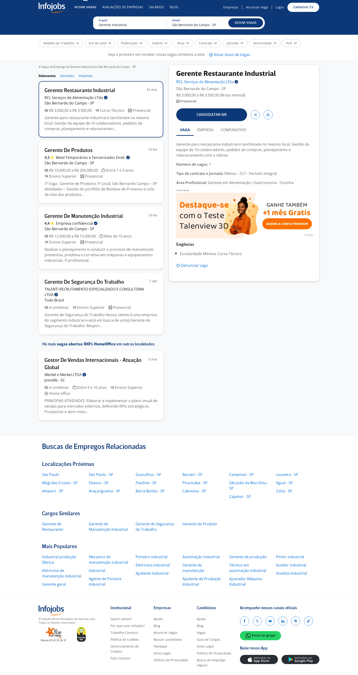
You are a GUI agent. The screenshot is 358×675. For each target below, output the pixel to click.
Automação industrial (201, 556)
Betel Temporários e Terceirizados (93, 157)
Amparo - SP (52, 491)
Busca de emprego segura (211, 662)
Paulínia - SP (146, 482)
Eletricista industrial (153, 565)
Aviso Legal (162, 653)
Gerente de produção (247, 556)
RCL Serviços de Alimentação (76, 97)
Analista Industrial (291, 573)
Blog (174, 7)
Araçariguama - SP (104, 491)
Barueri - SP (192, 474)
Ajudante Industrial (152, 573)
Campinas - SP (241, 474)
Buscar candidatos (168, 639)
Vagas (201, 632)
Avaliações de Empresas (122, 7)
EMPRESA (205, 129)
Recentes (67, 76)
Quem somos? (121, 619)
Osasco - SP (99, 482)
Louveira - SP (287, 474)
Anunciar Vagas (165, 632)
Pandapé (160, 646)
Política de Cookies (125, 639)
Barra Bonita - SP (150, 491)
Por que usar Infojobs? (128, 626)
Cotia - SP (284, 491)
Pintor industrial (290, 556)
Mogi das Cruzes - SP (60, 482)
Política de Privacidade (171, 660)
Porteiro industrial (151, 556)
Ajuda (158, 619)
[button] (245, 22)
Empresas (230, 7)
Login (280, 7)
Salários (156, 7)
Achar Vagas (85, 7)
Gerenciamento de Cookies (125, 649)
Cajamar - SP (240, 496)
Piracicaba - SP (195, 482)
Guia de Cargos (208, 639)
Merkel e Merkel (65, 374)
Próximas (86, 76)
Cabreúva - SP (194, 491)
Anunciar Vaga (257, 7)
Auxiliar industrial (291, 565)
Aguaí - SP (284, 482)
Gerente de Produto (199, 523)
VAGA (185, 129)
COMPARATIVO (233, 129)
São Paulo (50, 474)
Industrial (97, 570)
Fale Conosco (120, 658)
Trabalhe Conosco (124, 632)
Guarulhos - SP (148, 474)
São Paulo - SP (101, 474)
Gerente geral (54, 584)
